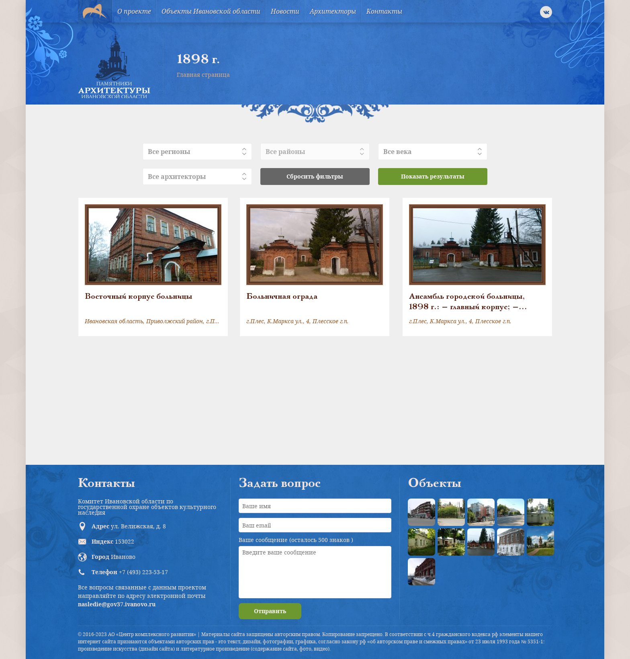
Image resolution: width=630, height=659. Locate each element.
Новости (285, 11)
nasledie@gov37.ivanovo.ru (116, 604)
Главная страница (203, 74)
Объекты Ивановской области (211, 11)
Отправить (270, 611)
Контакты (384, 11)
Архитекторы (333, 11)
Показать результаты (432, 176)
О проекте (134, 11)
